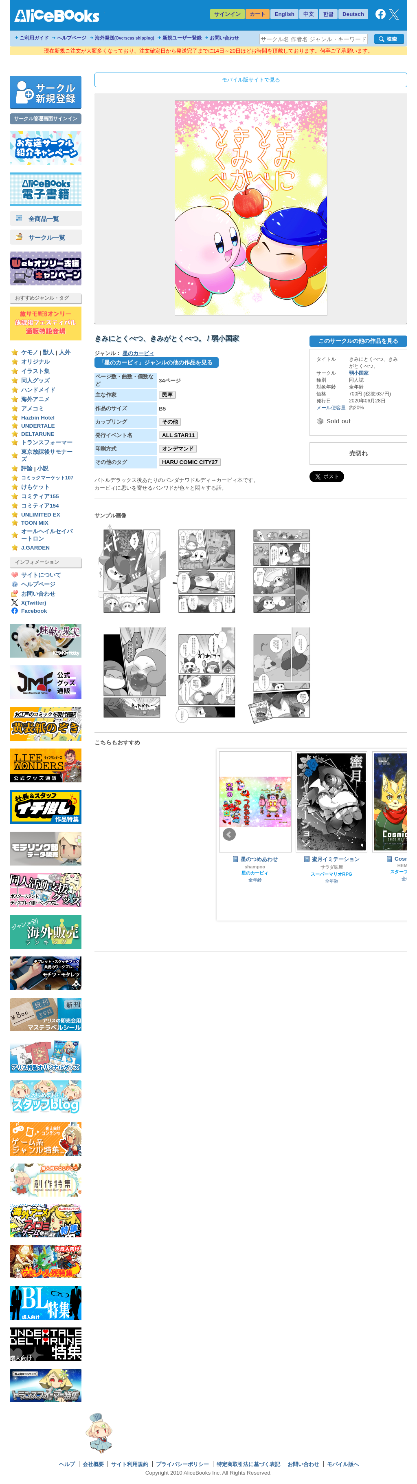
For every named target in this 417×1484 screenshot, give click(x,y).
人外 (64, 352)
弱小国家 (359, 373)
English (284, 14)
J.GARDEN (35, 548)
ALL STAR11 (178, 435)
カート (258, 14)
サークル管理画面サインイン (45, 118)
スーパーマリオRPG (331, 874)
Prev (229, 834)
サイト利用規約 (129, 1464)
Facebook (34, 611)
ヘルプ (67, 1464)
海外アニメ (35, 399)
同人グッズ (35, 381)
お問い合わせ (224, 38)
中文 (308, 14)
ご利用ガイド (34, 38)
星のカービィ (138, 353)
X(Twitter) (33, 603)
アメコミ (32, 409)
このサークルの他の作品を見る (358, 341)
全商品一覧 (37, 218)
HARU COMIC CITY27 (190, 462)
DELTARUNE (38, 434)
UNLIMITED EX (40, 515)
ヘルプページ (71, 38)
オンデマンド (178, 449)
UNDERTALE (38, 426)
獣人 (48, 352)
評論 (27, 469)
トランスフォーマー (46, 442)
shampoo (255, 866)
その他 (170, 422)
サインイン (227, 14)
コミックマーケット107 (47, 478)
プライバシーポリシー (182, 1464)
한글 (328, 14)
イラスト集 (35, 371)
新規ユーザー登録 (182, 38)
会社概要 (93, 1464)
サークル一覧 (40, 237)
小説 (42, 469)
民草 (167, 395)
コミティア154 (40, 506)
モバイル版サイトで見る (251, 80)
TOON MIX (34, 523)
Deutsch (353, 14)
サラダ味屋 (331, 867)
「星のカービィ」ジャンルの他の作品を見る (156, 362)
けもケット (35, 487)
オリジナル (35, 362)
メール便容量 (331, 408)
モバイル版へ (343, 1464)
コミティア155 (40, 496)
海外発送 (124, 38)
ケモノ (29, 352)
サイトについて (41, 575)
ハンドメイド (38, 390)
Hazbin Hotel (38, 418)
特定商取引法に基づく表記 (248, 1464)
